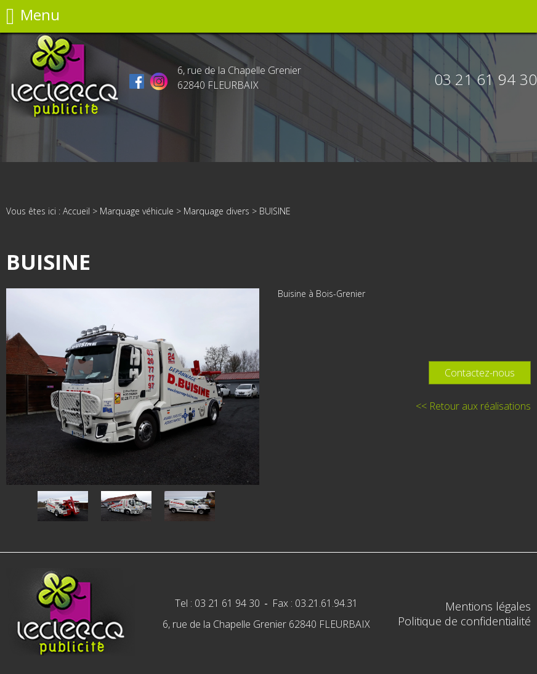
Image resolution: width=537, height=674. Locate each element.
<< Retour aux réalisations (473, 406)
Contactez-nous (480, 373)
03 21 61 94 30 (485, 79)
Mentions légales (488, 606)
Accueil (76, 211)
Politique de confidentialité (464, 621)
